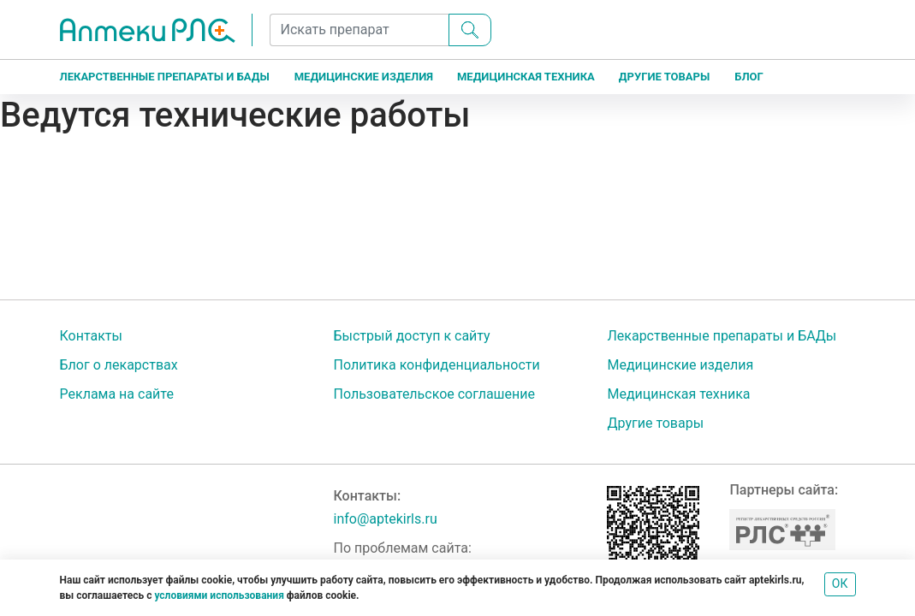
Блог (748, 76)
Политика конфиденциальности (436, 365)
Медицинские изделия (363, 76)
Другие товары (664, 76)
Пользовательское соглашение (434, 394)
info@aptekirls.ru (385, 519)
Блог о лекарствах (119, 365)
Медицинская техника (526, 76)
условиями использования (218, 595)
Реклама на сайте (117, 394)
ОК (840, 583)
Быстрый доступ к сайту (411, 336)
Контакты (91, 336)
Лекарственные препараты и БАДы (165, 76)
